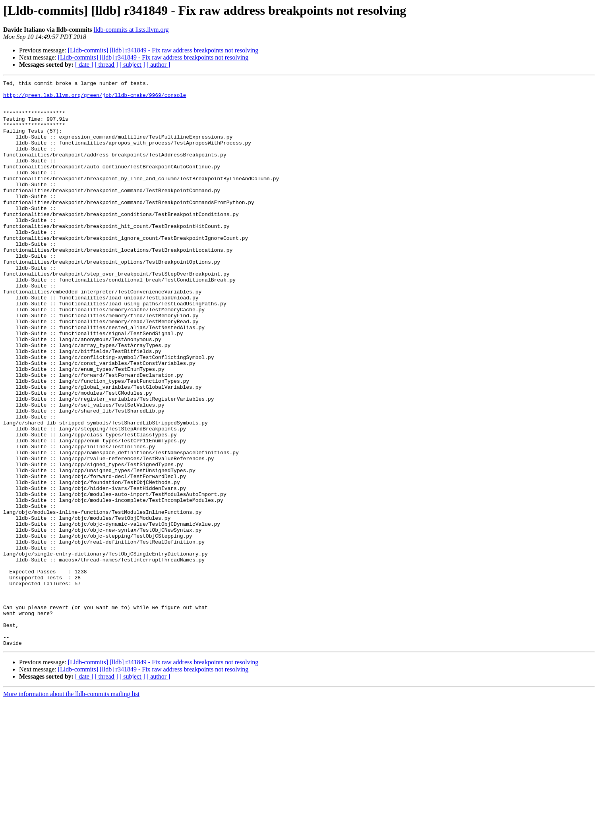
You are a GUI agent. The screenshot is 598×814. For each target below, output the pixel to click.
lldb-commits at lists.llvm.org (131, 29)
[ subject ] (132, 64)
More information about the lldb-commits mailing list (71, 807)
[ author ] (158, 64)
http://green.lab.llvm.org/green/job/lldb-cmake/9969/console (94, 98)
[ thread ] (106, 64)
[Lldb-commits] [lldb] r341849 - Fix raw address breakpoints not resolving (163, 50)
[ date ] (84, 64)
